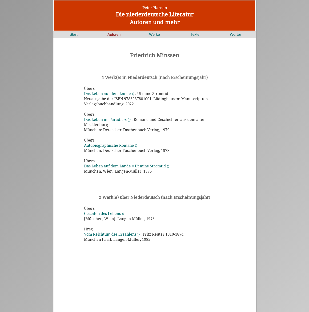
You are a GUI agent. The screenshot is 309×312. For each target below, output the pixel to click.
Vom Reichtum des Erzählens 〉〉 (112, 234)
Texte (194, 34)
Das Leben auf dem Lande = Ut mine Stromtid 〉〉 (126, 166)
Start (74, 34)
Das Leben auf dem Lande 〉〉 (109, 93)
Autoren (113, 34)
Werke (154, 34)
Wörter (235, 34)
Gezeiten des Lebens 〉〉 (104, 213)
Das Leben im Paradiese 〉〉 (107, 119)
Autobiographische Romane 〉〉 (110, 145)
